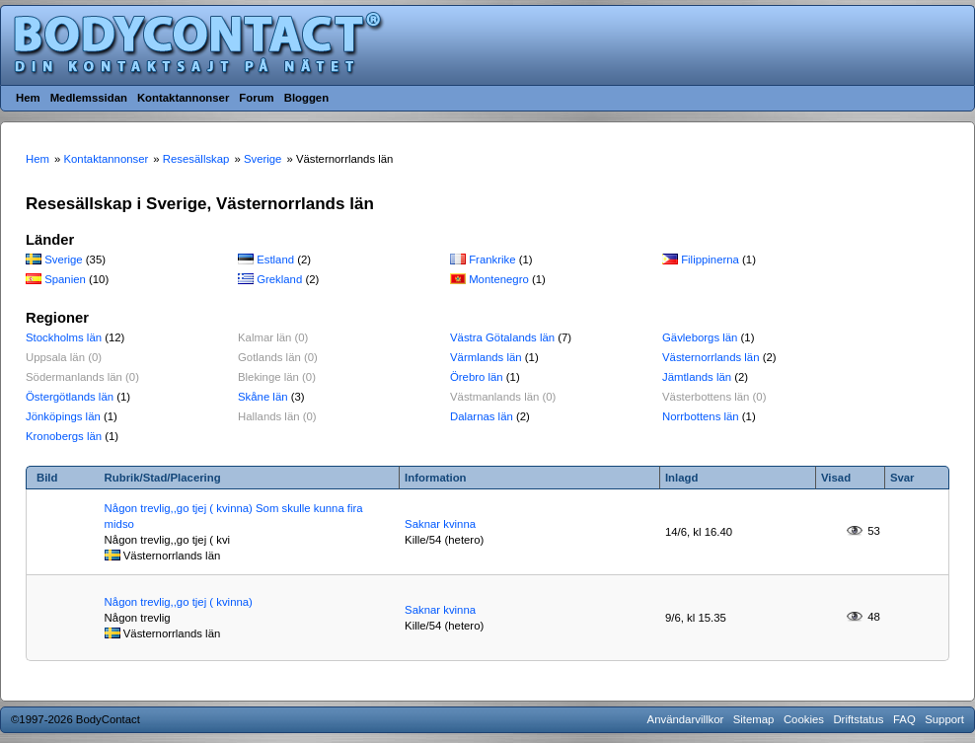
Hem (28, 98)
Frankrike (492, 259)
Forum (256, 98)
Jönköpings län (63, 416)
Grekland (279, 279)
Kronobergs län (64, 436)
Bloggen (306, 98)
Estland (275, 259)
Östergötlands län (69, 397)
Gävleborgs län (699, 337)
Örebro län (476, 377)
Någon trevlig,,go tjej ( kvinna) (179, 602)
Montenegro (499, 279)
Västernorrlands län (711, 357)
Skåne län (263, 397)
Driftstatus (858, 719)
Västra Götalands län (502, 337)
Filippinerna (710, 259)
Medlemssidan (88, 98)
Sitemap (754, 719)
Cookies (804, 719)
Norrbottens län (700, 416)
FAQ (904, 719)
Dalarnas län (481, 416)
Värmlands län (486, 357)
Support (944, 719)
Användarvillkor (685, 719)
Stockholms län (64, 337)
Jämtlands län (696, 377)
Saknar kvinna (440, 524)
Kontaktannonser (183, 98)
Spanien (65, 279)
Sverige (63, 259)
